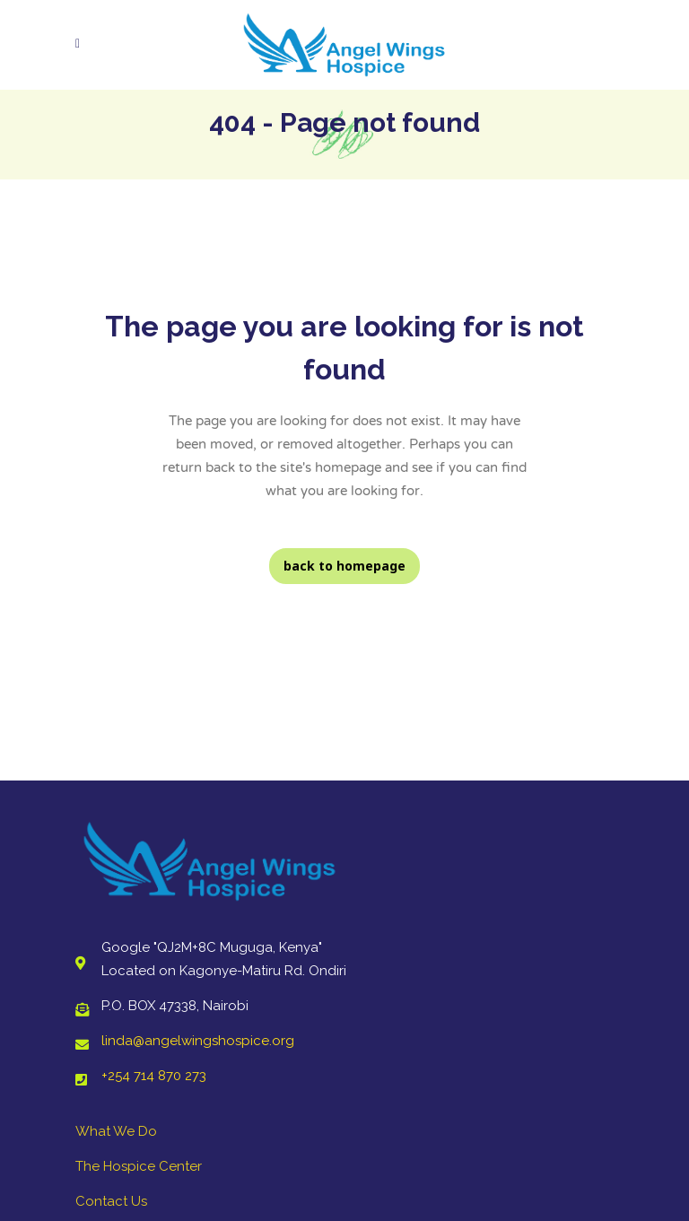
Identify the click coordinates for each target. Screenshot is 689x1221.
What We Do (116, 1131)
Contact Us (111, 1201)
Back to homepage (344, 565)
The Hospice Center (138, 1166)
